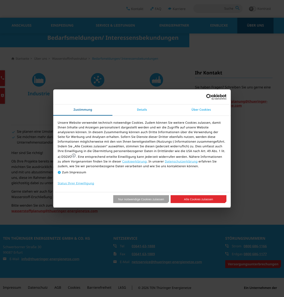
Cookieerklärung (134, 161)
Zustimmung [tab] (83, 110)
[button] (74, 156)
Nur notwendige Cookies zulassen (141, 199)
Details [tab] (142, 110)
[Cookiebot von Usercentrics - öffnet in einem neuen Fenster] (209, 97)
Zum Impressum (74, 172)
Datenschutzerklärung (181, 161)
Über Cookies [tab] (201, 110)
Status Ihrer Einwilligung (76, 183)
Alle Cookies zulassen (198, 199)
